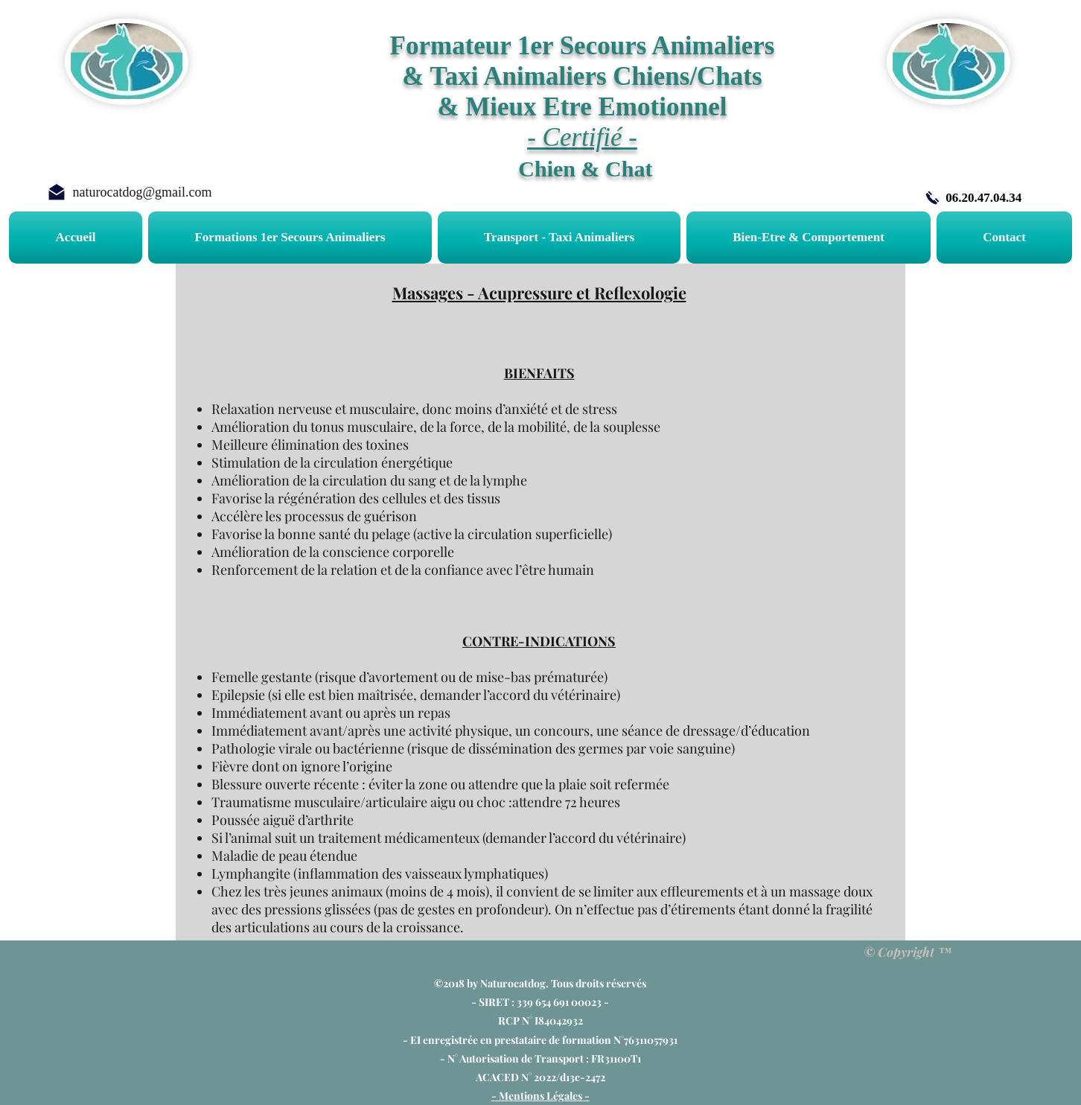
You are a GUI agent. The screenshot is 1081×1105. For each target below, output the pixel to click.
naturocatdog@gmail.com (141, 192)
